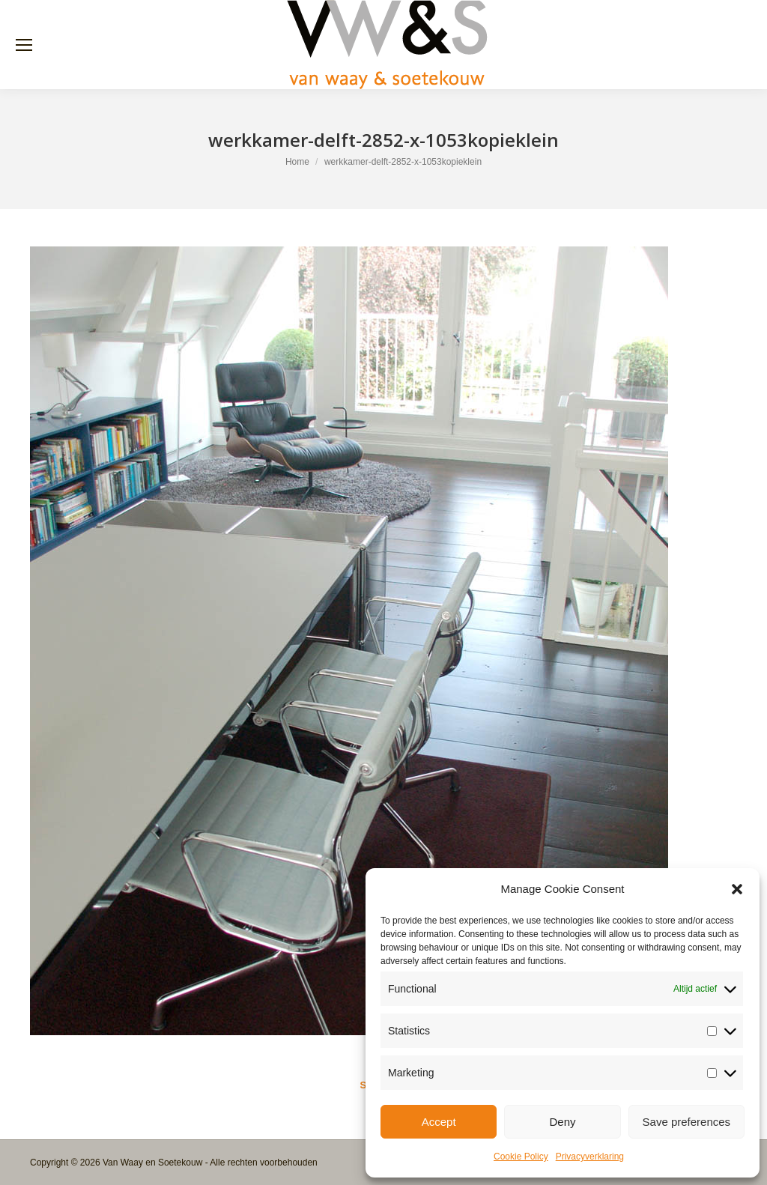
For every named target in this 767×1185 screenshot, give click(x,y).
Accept (439, 1121)
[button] (737, 889)
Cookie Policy (521, 1156)
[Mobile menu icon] (24, 45)
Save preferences (687, 1121)
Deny (562, 1121)
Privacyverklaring (590, 1156)
